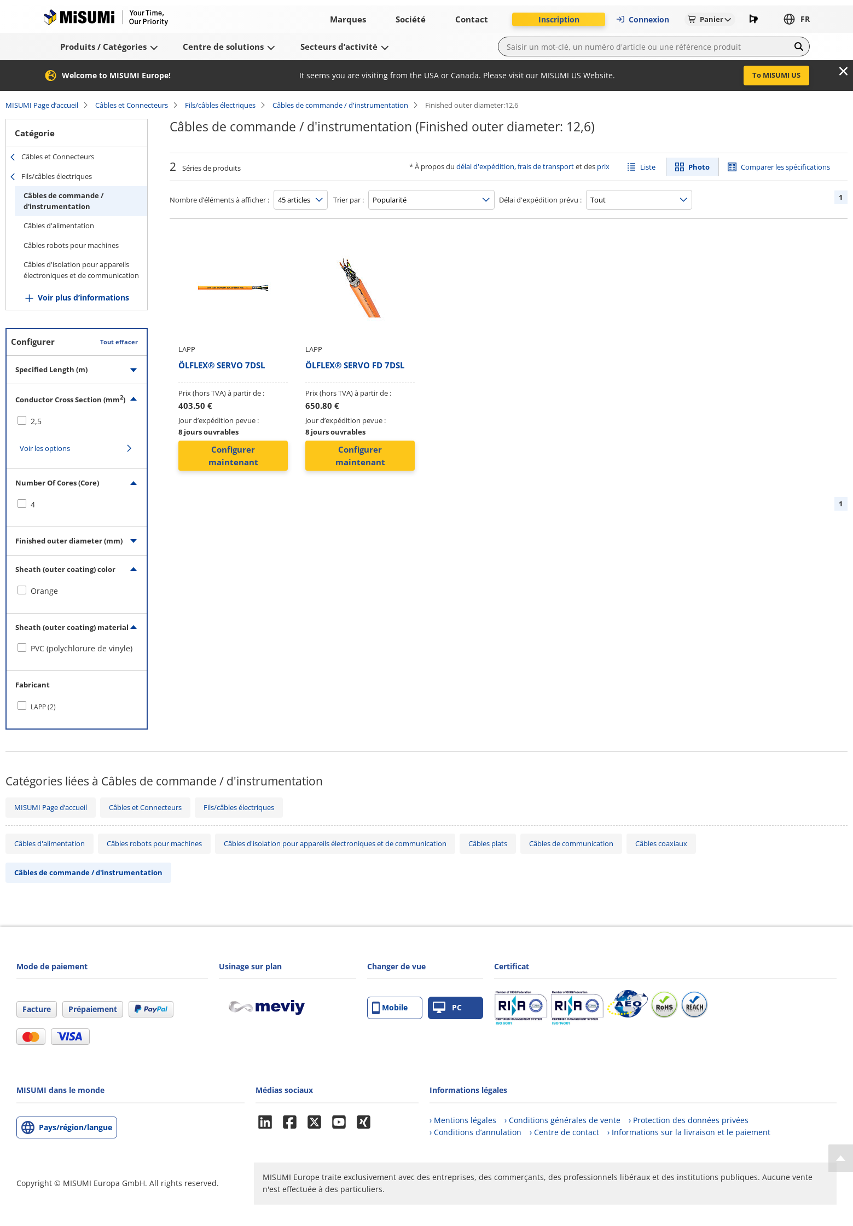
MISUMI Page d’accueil (41, 105)
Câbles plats (487, 843)
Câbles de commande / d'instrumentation (340, 105)
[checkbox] (76, 421)
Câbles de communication (571, 843)
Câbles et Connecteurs (131, 105)
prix (603, 166)
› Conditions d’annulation (475, 1132)
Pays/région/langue (75, 1127)
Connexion (642, 19)
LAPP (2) (43, 707)
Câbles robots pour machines (71, 245)
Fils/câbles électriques (220, 105)
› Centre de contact (564, 1132)
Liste (647, 167)
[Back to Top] (840, 1158)
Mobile (390, 1008)
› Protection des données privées (688, 1120)
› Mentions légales (463, 1120)
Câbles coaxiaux (661, 843)
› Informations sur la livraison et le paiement (688, 1132)
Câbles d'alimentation (59, 225)
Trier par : (348, 200)
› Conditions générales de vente (562, 1120)
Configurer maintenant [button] (233, 455)
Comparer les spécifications (785, 167)
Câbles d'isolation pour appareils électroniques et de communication (81, 269)
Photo (699, 167)
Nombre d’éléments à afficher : (219, 200)
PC (447, 1008)
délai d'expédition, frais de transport (515, 166)
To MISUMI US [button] (776, 75)
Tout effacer (119, 342)
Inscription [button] (558, 19)
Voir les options (45, 448)
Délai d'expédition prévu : (540, 200)
